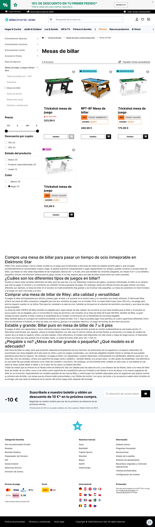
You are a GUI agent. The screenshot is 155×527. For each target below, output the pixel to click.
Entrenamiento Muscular (16, 38)
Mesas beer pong (15, 99)
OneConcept (84, 467)
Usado (12, 169)
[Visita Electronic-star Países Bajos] (85, 505)
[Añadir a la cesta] (108, 136)
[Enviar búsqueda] (51, 19)
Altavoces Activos (13, 467)
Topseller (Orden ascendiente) (134, 62)
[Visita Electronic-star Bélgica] (80, 505)
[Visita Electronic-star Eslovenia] (94, 505)
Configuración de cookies (128, 474)
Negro (13, 186)
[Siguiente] (153, 29)
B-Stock (136, 29)
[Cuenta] (137, 19)
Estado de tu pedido (125, 456)
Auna (81, 444)
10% (11, 142)
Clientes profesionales (126, 470)
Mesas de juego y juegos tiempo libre (20, 69)
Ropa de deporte (12, 62)
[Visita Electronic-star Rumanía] (85, 500)
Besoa (82, 460)
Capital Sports (85, 452)
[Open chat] (150, 522)
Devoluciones (122, 452)
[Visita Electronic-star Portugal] (90, 505)
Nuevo (12, 160)
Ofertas (103, 29)
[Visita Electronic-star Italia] (99, 489)
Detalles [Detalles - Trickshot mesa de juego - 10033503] (56, 137)
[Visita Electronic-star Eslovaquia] (85, 494)
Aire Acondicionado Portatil (17, 444)
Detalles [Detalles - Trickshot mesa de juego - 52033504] (130, 137)
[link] (59, 87)
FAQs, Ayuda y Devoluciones (139, 12)
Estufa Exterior (12, 464)
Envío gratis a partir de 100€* (42, 12)
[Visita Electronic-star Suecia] (94, 500)
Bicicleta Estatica (13, 452)
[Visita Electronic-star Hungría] (94, 494)
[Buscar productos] (85, 19)
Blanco (14, 181)
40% (12, 147)
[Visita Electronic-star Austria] (85, 489)
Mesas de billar (14, 88)
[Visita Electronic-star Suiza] (90, 489)
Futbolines (11, 82)
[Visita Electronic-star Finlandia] (99, 500)
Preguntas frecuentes (126, 448)
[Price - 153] (12, 125)
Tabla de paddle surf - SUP (19, 76)
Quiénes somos (123, 444)
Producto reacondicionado (22, 164)
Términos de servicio (123, 492)
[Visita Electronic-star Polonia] (99, 494)
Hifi (6, 460)
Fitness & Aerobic (55, 38)
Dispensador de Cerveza (16, 456)
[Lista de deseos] (142, 19)
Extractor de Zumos (14, 471)
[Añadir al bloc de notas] (73, 72)
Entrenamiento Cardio (15, 50)
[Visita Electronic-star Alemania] (80, 489)
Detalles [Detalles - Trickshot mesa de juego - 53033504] (56, 215)
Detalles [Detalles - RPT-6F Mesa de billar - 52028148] (93, 137)
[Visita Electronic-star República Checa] (90, 494)
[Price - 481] (31, 125)
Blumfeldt (83, 448)
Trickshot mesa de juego (58, 110)
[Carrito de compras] (148, 19)
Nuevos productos (119, 29)
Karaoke (8, 448)
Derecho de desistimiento (128, 460)
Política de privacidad (127, 490)
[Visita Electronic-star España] (80, 494)
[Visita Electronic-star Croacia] (80, 500)
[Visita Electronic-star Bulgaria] (90, 500)
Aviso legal (59, 521)
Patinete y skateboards (17, 105)
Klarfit (82, 464)
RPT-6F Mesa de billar (93, 110)
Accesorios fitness (13, 56)
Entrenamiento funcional (16, 44)
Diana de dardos (14, 93)
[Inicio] (45, 38)
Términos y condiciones (39, 521)
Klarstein (83, 456)
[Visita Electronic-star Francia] (94, 489)
